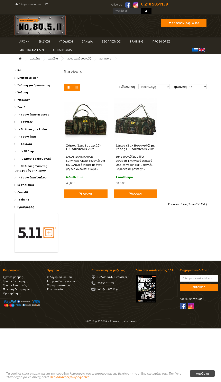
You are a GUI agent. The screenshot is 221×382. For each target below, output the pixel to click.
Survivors (105, 58)
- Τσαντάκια (26, 136)
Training (136, 41)
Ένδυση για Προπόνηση (33, 85)
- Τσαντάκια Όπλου (32, 177)
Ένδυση (22, 92)
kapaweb (131, 321)
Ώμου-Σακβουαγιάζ (79, 58)
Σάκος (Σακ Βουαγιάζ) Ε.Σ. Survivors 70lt (83, 147)
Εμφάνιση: (178, 86)
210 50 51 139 (106, 283)
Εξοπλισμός (26, 185)
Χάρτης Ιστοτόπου (58, 285)
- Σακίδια (24, 144)
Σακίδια (35, 58)
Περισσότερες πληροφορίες (69, 377)
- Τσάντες (25, 122)
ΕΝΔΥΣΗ (44, 41)
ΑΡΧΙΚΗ (24, 41)
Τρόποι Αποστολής (15, 285)
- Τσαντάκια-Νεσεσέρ (33, 114)
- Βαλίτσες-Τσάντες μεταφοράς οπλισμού (31, 168)
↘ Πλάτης (26, 151)
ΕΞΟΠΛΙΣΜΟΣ (111, 41)
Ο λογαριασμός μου (59, 277)
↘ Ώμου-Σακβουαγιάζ (34, 158)
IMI (19, 70)
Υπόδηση (23, 100)
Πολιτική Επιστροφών (16, 289)
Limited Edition (27, 78)
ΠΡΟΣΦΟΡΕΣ (160, 41)
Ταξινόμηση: (127, 86)
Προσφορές (25, 207)
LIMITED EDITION (31, 50)
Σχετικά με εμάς (13, 277)
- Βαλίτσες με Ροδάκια (33, 129)
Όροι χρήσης (11, 293)
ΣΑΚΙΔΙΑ (87, 41)
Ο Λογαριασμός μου (29, 4)
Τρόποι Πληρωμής (14, 281)
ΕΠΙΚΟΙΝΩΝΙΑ (62, 50)
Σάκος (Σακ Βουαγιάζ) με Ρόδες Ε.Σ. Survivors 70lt (135, 147)
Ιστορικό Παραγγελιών (61, 281)
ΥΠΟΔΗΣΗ (65, 41)
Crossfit (22, 192)
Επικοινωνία (55, 289)
